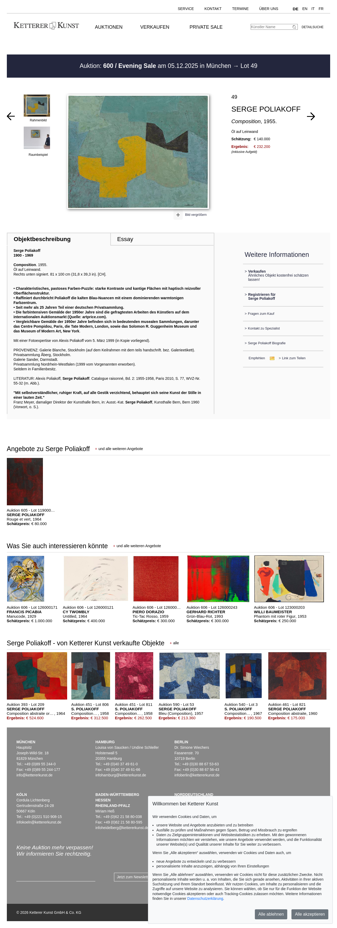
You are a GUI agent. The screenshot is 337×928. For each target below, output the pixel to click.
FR (321, 9)
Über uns (268, 9)
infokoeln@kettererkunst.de (38, 822)
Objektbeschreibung (42, 239)
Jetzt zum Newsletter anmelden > (144, 877)
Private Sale (206, 27)
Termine (240, 9)
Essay (125, 239)
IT (313, 9)
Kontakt (212, 9)
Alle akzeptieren (310, 914)
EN (304, 9)
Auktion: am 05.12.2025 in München (156, 65)
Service (186, 9)
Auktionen (109, 27)
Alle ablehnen (271, 914)
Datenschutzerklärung (205, 898)
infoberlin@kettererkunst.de (196, 775)
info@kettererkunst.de (34, 775)
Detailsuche (313, 27)
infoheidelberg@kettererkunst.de (122, 828)
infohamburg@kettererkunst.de (120, 775)
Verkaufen (154, 27)
